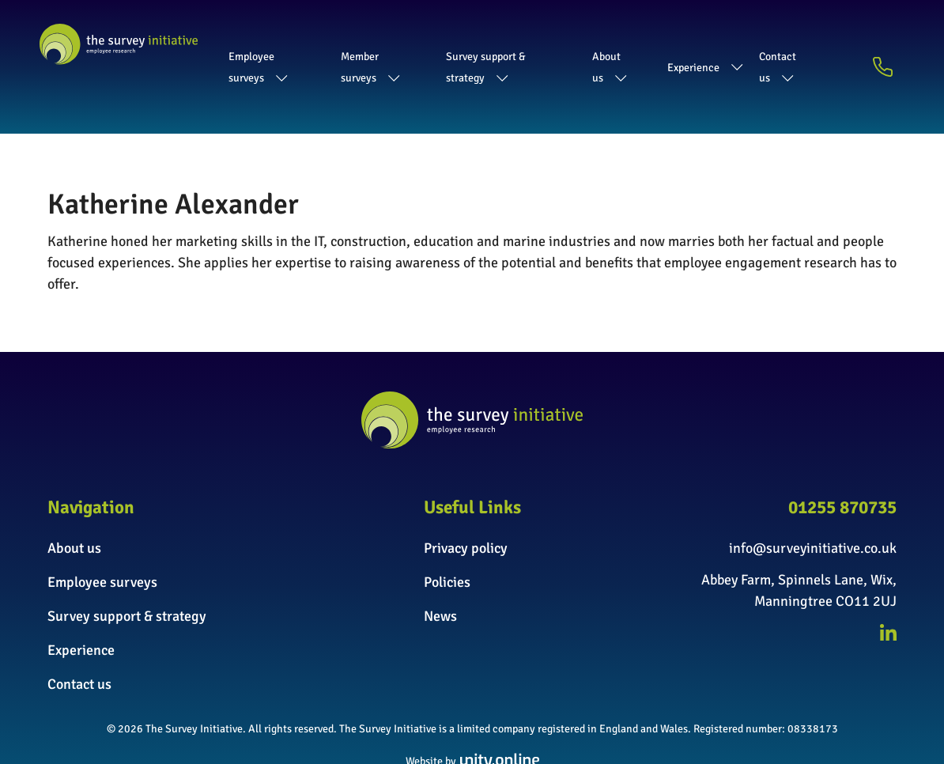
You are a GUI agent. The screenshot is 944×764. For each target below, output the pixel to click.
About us (639, 44)
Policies (447, 537)
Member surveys (380, 44)
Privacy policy (466, 503)
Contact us (816, 44)
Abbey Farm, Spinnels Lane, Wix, (799, 534)
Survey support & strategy (518, 44)
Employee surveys (261, 44)
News (440, 571)
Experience (726, 44)
